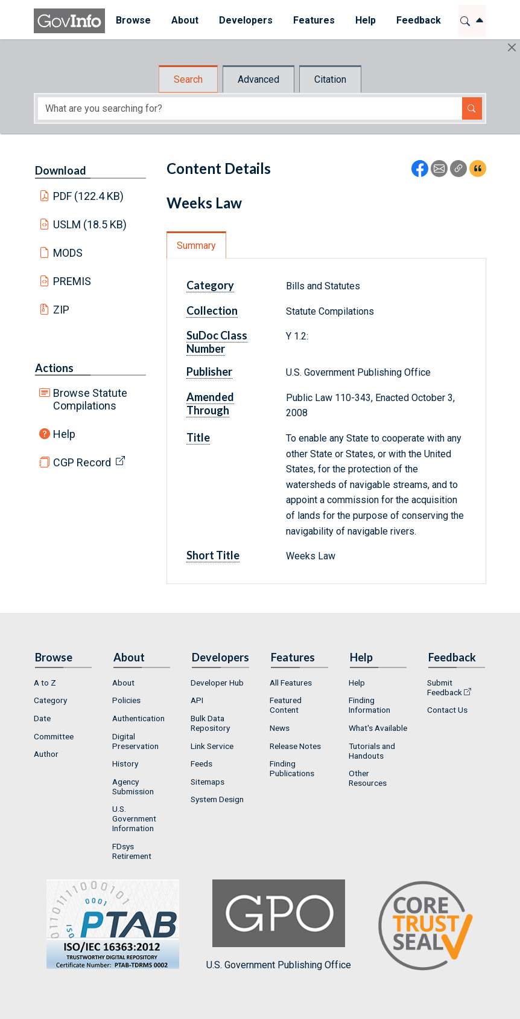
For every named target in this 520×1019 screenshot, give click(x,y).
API (197, 700)
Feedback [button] (418, 20)
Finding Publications (292, 768)
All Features (291, 682)
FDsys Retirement (131, 851)
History (125, 763)
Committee (54, 736)
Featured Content (286, 705)
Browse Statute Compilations (90, 399)
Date (42, 718)
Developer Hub (217, 682)
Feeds (201, 763)
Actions (54, 367)
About (123, 682)
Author (46, 754)
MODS (68, 252)
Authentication (138, 718)
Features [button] (313, 20)
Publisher (209, 371)
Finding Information (369, 705)
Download (60, 170)
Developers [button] (245, 20)
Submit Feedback (444, 687)
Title (198, 437)
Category (210, 285)
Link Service (212, 746)
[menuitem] (132, 21)
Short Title (212, 555)
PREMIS (72, 281)
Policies (126, 700)
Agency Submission (133, 786)
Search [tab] (188, 79)
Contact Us (447, 710)
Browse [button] (132, 20)
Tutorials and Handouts (372, 750)
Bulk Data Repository (210, 723)
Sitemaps (207, 781)
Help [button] (365, 20)
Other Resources (368, 778)
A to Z (45, 682)
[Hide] (512, 47)
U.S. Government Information (134, 818)
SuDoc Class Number (216, 342)
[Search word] (250, 108)
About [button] (184, 20)
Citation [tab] (330, 79)
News (280, 728)
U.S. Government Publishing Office (278, 925)
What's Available (378, 728)
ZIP (61, 309)
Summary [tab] (196, 245)
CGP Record (82, 462)
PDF (88, 196)
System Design (217, 799)
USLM (90, 224)
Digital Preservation (135, 741)
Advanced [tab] (258, 79)
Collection (212, 310)
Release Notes (295, 746)
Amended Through (210, 403)
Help (64, 434)
